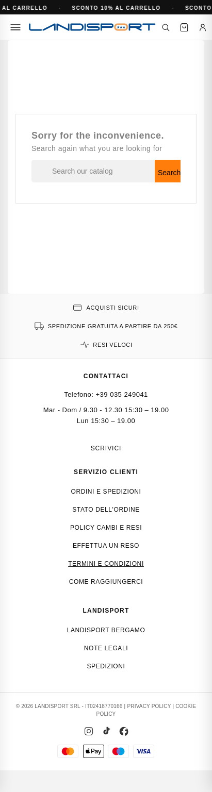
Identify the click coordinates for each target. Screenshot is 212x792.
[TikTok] (106, 731)
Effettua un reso (106, 545)
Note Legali (106, 648)
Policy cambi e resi (106, 527)
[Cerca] (165, 27)
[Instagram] (89, 731)
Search (169, 172)
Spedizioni (106, 666)
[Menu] (15, 27)
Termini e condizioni (106, 563)
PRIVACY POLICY (149, 706)
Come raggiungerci (106, 581)
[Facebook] (124, 731)
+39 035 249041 (122, 394)
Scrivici (106, 448)
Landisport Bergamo (106, 630)
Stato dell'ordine (106, 509)
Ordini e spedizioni (106, 491)
